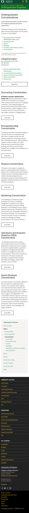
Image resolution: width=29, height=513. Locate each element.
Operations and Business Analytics (13, 47)
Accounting (6, 38)
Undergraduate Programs (10, 322)
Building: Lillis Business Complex (9, 476)
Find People (4, 505)
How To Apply (7, 326)
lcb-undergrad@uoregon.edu (9, 61)
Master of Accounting (6, 429)
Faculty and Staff (8, 366)
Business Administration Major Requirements (12, 70)
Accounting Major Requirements (12, 73)
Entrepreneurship (8, 41)
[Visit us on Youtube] (4, 488)
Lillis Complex (4, 383)
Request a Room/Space (7, 460)
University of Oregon (9, 467)
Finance (5, 43)
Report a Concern (5, 492)
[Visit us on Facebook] (2, 488)
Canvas (3, 450)
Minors (5, 354)
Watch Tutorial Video (9, 77)
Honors (5, 357)
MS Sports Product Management (9, 420)
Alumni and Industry (6, 402)
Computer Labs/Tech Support (9, 392)
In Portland (4, 386)
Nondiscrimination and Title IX (9, 495)
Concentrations (9, 337)
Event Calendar (5, 395)
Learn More (7, 117)
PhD (2, 435)
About (2, 503)
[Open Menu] (26, 1)
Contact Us (4, 484)
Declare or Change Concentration (13, 75)
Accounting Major (10, 334)
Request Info (7, 79)
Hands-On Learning (9, 360)
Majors (5, 329)
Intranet (3, 456)
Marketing (6, 45)
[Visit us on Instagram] (7, 488)
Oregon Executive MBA (7, 432)
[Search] (23, 1)
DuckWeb (3, 447)
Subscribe (3, 463)
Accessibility (4, 497)
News (5, 369)
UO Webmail (4, 444)
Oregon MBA (4, 417)
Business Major (9, 332)
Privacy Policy (4, 499)
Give (2, 405)
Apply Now (15, 84)
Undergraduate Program (7, 414)
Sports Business (8, 49)
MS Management (5, 426)
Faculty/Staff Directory (7, 389)
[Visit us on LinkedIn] (10, 488)
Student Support (8, 363)
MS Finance (4, 423)
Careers (3, 501)
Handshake (4, 453)
